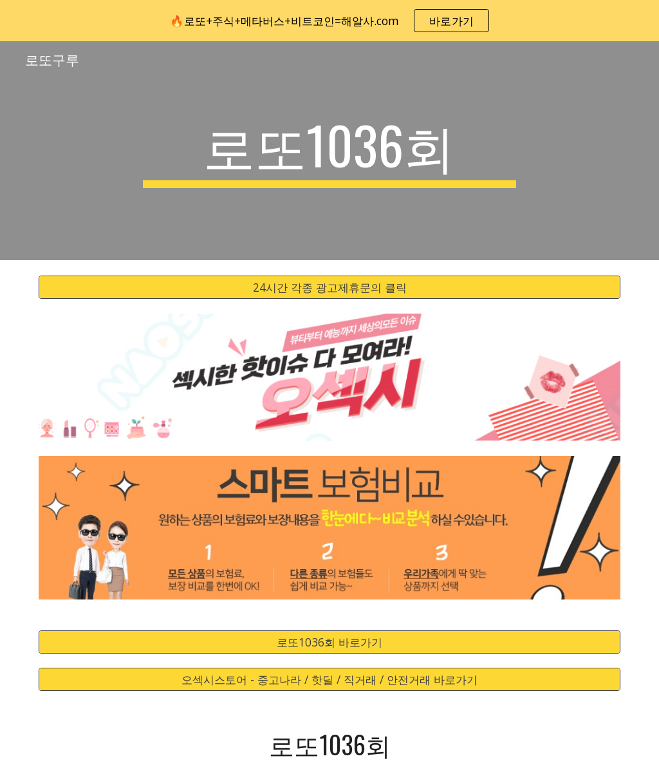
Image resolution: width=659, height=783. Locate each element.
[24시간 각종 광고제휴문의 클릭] (329, 287)
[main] (329, 150)
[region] (329, 20)
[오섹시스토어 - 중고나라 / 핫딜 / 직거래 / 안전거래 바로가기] (329, 679)
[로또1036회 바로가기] (329, 641)
